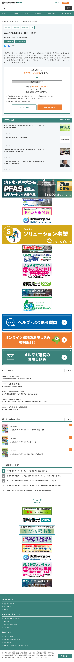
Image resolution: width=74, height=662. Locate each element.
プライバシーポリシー (9, 624)
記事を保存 (10, 41)
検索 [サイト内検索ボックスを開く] (68, 8)
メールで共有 (21, 41)
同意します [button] (65, 656)
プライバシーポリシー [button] (43, 657)
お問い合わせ (6, 606)
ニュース (12, 21)
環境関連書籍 (6, 642)
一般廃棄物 (16, 27)
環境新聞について (8, 604)
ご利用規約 (6, 621)
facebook (9, 46)
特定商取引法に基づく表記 (11, 619)
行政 (32, 27)
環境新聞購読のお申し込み (11, 639)
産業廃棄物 (25, 27)
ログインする (24, 107)
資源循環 (7, 27)
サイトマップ (6, 627)
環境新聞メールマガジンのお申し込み (15, 645)
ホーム (4, 21)
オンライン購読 (7, 636)
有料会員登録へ (49, 107)
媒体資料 (5, 609)
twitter (5, 46)
